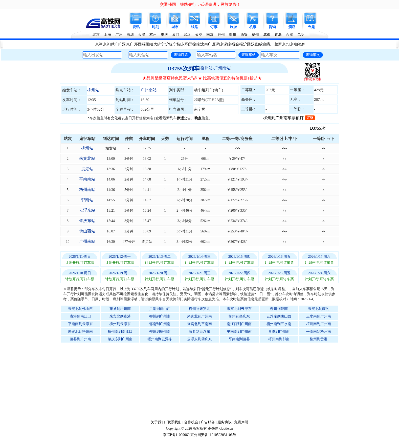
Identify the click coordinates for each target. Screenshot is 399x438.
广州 (118, 34)
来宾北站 (87, 158)
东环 (184, 44)
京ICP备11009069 (176, 435)
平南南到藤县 (239, 339)
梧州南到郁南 (279, 339)
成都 (266, 34)
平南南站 (87, 179)
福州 (255, 34)
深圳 (130, 34)
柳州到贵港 (318, 339)
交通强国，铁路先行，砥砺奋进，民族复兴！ (200, 4)
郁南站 (87, 200)
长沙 (198, 34)
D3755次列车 (184, 68)
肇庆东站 (87, 220)
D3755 (319, 128)
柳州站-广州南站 (215, 68)
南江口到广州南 (239, 324)
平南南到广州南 (239, 331)
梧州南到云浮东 (159, 339)
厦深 (215, 44)
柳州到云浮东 (120, 324)
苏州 (221, 34)
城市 (175, 27)
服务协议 (224, 422)
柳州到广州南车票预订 (289, 118)
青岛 (278, 34)
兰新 (278, 44)
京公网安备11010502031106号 (213, 435)
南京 (209, 34)
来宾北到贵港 (120, 316)
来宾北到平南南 (199, 324)
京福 (231, 44)
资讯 (136, 27)
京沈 (200, 44)
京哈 (293, 44)
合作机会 (191, 422)
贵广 (270, 44)
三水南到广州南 (318, 316)
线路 (194, 27)
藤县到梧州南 (120, 309)
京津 (98, 44)
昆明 (300, 34)
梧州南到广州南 (318, 324)
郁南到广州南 (159, 324)
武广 (114, 44)
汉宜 (254, 44)
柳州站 (93, 90)
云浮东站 (87, 210)
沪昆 (246, 44)
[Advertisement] (202, 381)
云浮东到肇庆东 (199, 339)
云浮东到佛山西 (279, 316)
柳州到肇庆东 (239, 316)
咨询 (272, 27)
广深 (122, 44)
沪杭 (168, 44)
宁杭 (176, 44)
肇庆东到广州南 (120, 339)
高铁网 (213, 428)
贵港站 (87, 169)
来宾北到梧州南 (80, 331)
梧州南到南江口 (120, 331)
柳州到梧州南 (159, 331)
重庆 (164, 34)
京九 (285, 44)
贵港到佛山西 (159, 309)
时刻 (155, 27)
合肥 (289, 34)
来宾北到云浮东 (239, 309)
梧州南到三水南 (279, 324)
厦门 (175, 34)
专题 (311, 27)
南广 (207, 44)
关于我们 (158, 422)
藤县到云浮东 (199, 331)
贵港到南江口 (80, 316)
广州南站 (149, 90)
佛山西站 (87, 231)
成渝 (262, 44)
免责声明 (241, 422)
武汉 (187, 34)
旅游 (233, 27)
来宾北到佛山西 (80, 309)
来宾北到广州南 (199, 316)
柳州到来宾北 (199, 309)
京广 (130, 44)
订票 (213, 27)
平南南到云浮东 (80, 324)
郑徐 (192, 44)
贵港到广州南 (279, 331)
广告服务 (208, 422)
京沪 (106, 44)
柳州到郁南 (279, 309)
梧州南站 (87, 189)
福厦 (145, 44)
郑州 (232, 34)
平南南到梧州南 (318, 331)
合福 (239, 44)
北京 (96, 34)
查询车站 (248, 55)
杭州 (153, 34)
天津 (141, 34)
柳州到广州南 (159, 316)
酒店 (291, 27)
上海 (107, 34)
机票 (252, 27)
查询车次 (313, 55)
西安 (244, 34)
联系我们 (174, 422)
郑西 (137, 44)
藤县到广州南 (80, 339)
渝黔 (301, 44)
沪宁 (161, 44)
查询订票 (181, 55)
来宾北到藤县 (318, 309)
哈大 (153, 44)
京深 (223, 44)
